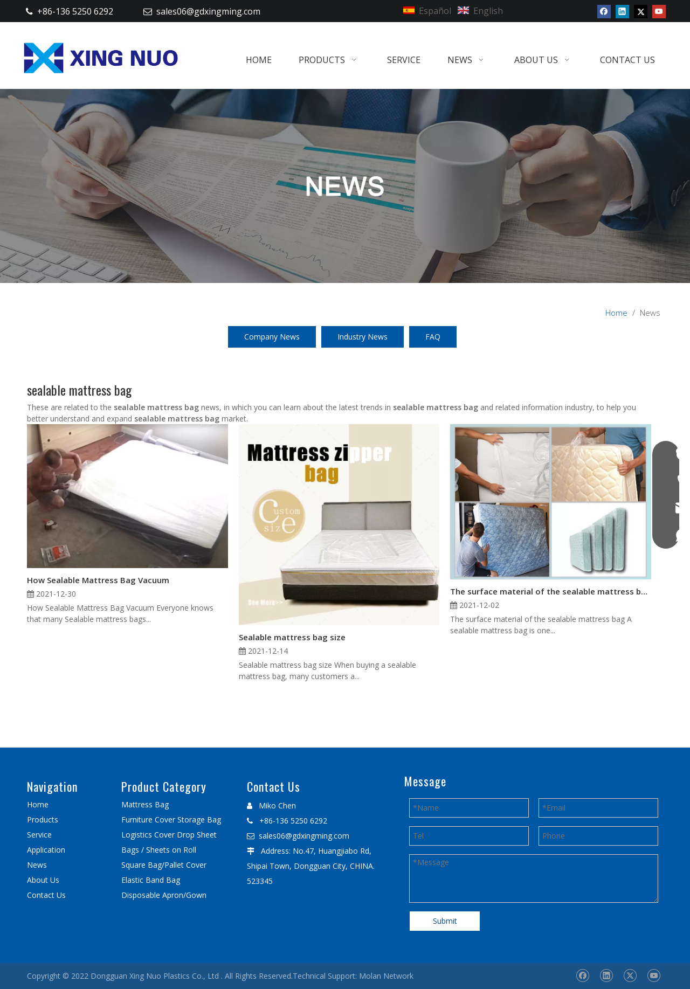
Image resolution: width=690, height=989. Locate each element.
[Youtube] (659, 11)
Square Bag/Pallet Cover (163, 865)
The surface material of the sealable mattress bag (550, 591)
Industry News (362, 336)
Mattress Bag (145, 804)
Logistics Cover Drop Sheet (169, 834)
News (37, 865)
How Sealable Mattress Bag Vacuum (98, 580)
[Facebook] (604, 11)
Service (39, 834)
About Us (43, 880)
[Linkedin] (622, 11)
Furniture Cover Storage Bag (171, 819)
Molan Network (386, 976)
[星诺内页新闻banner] (345, 186)
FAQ (432, 336)
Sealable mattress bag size (292, 637)
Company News (272, 336)
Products (42, 819)
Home (38, 804)
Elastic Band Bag (150, 880)
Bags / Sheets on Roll (158, 850)
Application (46, 850)
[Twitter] (640, 11)
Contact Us (46, 895)
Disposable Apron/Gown (163, 895)
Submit (445, 921)
